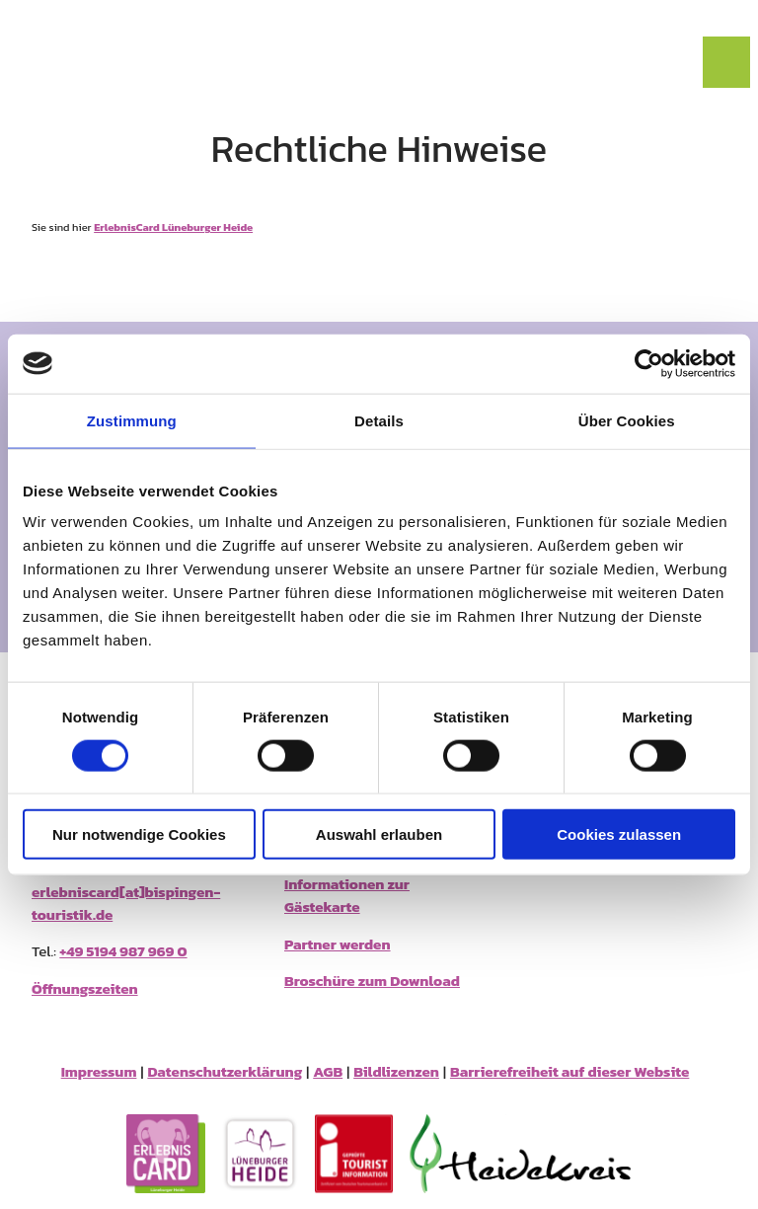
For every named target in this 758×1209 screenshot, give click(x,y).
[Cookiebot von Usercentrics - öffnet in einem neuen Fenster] (649, 363)
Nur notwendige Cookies (139, 834)
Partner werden (337, 944)
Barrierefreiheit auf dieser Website (569, 1072)
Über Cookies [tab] (626, 420)
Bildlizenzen (396, 1072)
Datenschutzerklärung (224, 1072)
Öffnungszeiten (85, 988)
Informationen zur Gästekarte (347, 895)
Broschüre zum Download (372, 980)
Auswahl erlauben (379, 834)
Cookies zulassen (619, 834)
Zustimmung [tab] (132, 420)
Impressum (99, 1072)
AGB (327, 1072)
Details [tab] (379, 420)
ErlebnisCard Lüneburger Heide (173, 227)
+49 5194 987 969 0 (123, 951)
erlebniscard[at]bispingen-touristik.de (126, 903)
